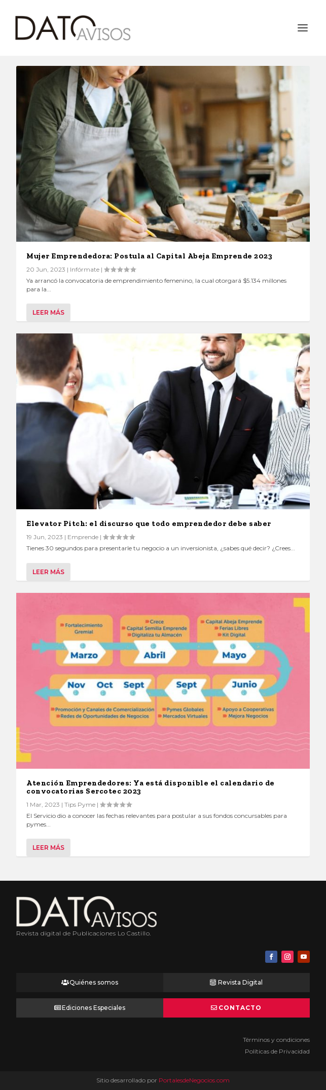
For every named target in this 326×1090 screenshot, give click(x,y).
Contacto (240, 1007)
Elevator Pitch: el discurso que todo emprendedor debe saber (148, 523)
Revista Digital (240, 982)
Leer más (48, 312)
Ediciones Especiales (93, 1007)
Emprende (82, 537)
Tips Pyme (79, 804)
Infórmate (84, 269)
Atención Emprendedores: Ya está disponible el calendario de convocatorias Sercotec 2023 (150, 787)
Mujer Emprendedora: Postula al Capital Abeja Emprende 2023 (149, 255)
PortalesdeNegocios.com (194, 1080)
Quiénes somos (93, 982)
